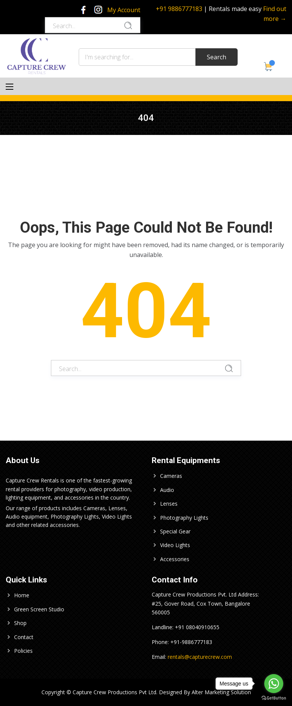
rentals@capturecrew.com (200, 656)
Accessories (174, 559)
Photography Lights (184, 517)
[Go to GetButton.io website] (274, 698)
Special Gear (175, 531)
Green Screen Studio (39, 609)
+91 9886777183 (179, 9)
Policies (23, 650)
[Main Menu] (9, 87)
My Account (123, 10)
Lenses (169, 503)
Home (21, 595)
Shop (20, 623)
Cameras (171, 475)
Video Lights (175, 545)
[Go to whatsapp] (273, 683)
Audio (167, 489)
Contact (23, 637)
